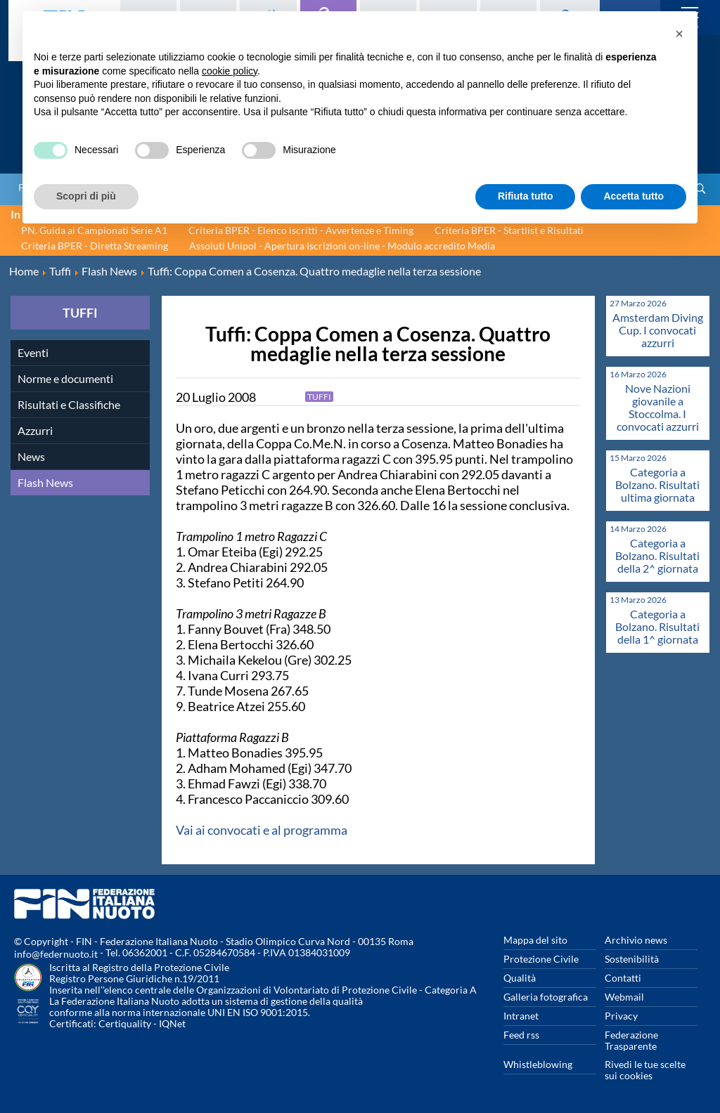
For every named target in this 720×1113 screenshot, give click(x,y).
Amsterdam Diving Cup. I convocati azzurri (657, 330)
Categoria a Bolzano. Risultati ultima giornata (657, 484)
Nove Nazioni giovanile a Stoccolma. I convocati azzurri (658, 407)
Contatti (623, 978)
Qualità (519, 978)
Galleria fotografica (545, 997)
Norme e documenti (65, 378)
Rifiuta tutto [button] (525, 196)
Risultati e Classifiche (69, 404)
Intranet (521, 1016)
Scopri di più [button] (86, 196)
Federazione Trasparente (631, 1040)
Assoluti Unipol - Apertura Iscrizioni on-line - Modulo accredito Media (342, 246)
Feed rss (521, 1035)
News (31, 456)
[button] (679, 33)
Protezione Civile (541, 959)
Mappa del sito (535, 940)
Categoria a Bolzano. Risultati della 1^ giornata (657, 626)
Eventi (33, 352)
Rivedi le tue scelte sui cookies (645, 1069)
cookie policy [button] (229, 71)
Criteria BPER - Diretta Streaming (94, 246)
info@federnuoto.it (56, 954)
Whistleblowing (537, 1064)
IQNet (172, 1023)
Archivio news (636, 940)
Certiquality (124, 1023)
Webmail (624, 997)
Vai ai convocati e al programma (261, 830)
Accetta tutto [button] (633, 196)
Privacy (621, 1016)
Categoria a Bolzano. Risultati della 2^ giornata (657, 555)
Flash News (45, 482)
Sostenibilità (632, 959)
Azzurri (35, 430)
